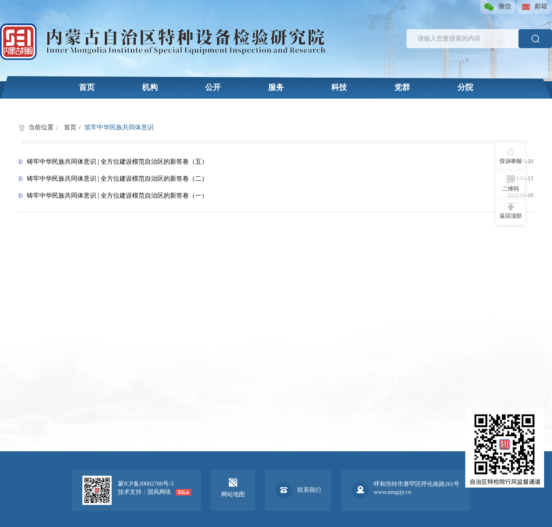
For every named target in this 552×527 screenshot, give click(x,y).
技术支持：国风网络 (144, 492)
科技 (339, 87)
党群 (402, 87)
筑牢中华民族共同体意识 (119, 127)
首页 (87, 87)
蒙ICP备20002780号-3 (145, 483)
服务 (276, 87)
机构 (150, 87)
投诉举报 (511, 156)
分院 (465, 87)
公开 (213, 87)
